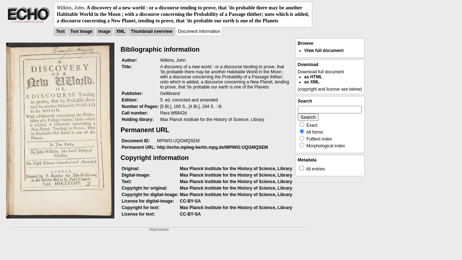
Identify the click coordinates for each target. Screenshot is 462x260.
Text (60, 31)
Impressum (159, 229)
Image (104, 31)
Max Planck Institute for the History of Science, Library (236, 168)
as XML (311, 81)
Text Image (81, 31)
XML (120, 31)
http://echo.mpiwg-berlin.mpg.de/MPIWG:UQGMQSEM (212, 147)
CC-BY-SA (190, 201)
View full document (324, 50)
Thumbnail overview (151, 31)
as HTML (313, 76)
